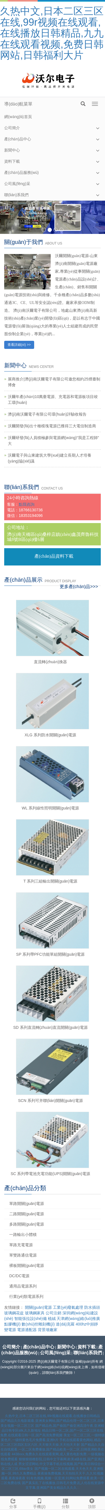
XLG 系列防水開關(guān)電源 (50, 735)
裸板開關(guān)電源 (26, 1265)
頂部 (92, 1503)
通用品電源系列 (23, 1286)
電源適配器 (27, 1329)
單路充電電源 (21, 1245)
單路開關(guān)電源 (26, 1203)
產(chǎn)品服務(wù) (21, 172)
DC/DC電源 (19, 1276)
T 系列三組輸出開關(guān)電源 (51, 881)
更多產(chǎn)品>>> (79, 586)
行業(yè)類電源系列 (26, 1296)
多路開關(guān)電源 (26, 1224)
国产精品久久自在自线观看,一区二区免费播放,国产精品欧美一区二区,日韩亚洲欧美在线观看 (52, 1449)
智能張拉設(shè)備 (30, 1318)
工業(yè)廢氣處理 (68, 1307)
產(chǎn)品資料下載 (53, 556)
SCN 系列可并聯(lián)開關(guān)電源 (50, 1100)
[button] (97, 128)
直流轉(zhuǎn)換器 (50, 662)
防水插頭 (92, 1307)
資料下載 (12, 161)
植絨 (52, 1318)
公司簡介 (12, 128)
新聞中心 (12, 150)
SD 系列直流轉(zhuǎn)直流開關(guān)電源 (50, 1027)
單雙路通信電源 (23, 1255)
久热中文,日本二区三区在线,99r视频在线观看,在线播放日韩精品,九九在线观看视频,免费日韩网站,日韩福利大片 (52, 33)
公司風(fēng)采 (17, 183)
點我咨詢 (26, 504)
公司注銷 (53, 1313)
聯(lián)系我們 (16, 195)
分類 (66, 1503)
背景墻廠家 (47, 1329)
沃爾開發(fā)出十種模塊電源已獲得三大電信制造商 (52, 426)
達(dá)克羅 (65, 1324)
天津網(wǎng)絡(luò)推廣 (78, 1318)
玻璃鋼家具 (35, 1313)
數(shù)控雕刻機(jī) (38, 1324)
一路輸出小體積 (23, 1234)
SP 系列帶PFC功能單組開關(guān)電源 (50, 954)
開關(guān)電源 (38, 1307)
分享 (13, 1503)
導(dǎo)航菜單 (18, 104)
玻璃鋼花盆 (14, 1313)
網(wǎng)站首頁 (18, 116)
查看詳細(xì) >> (19, 345)
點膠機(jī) (12, 1324)
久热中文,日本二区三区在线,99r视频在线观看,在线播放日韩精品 (52, 1416)
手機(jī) (39, 1503)
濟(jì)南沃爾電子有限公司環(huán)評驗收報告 (47, 414)
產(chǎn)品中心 (17, 139)
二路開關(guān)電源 (26, 1214)
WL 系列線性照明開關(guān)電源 (50, 808)
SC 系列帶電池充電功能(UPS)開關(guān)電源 (50, 1173)
